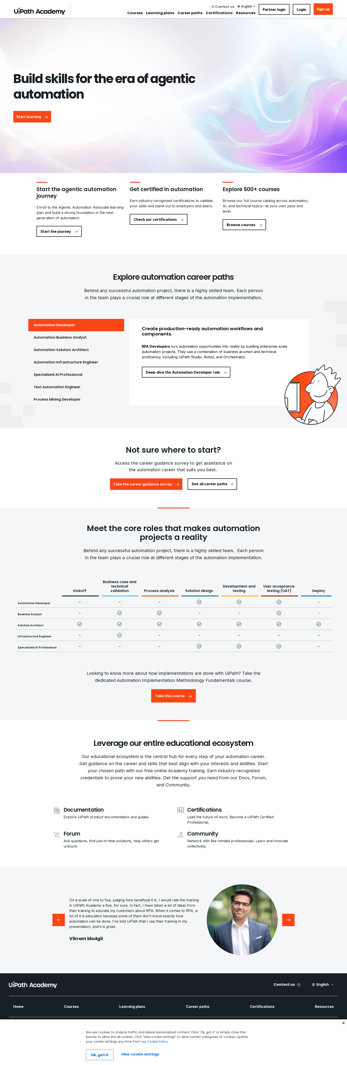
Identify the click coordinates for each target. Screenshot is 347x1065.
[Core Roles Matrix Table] (177, 615)
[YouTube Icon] (199, 1028)
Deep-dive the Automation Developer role (186, 372)
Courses (135, 13)
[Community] (241, 833)
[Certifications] (241, 810)
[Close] (343, 1037)
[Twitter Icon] (188, 1028)
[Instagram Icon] (210, 1028)
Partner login (274, 9)
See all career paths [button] (212, 484)
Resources (245, 13)
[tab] (76, 325)
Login (301, 9)
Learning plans (160, 13)
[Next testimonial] (288, 920)
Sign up (323, 9)
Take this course (173, 696)
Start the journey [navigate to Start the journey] (59, 231)
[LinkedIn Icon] (177, 1028)
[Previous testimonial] (58, 920)
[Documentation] (106, 810)
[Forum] (117, 833)
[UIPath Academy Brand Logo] (33, 984)
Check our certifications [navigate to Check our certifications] (158, 219)
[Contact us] (223, 6)
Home (18, 1006)
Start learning (32, 116)
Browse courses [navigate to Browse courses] (244, 225)
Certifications (219, 13)
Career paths (189, 13)
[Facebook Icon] (166, 1028)
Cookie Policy (157, 1055)
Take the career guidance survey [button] (146, 484)
